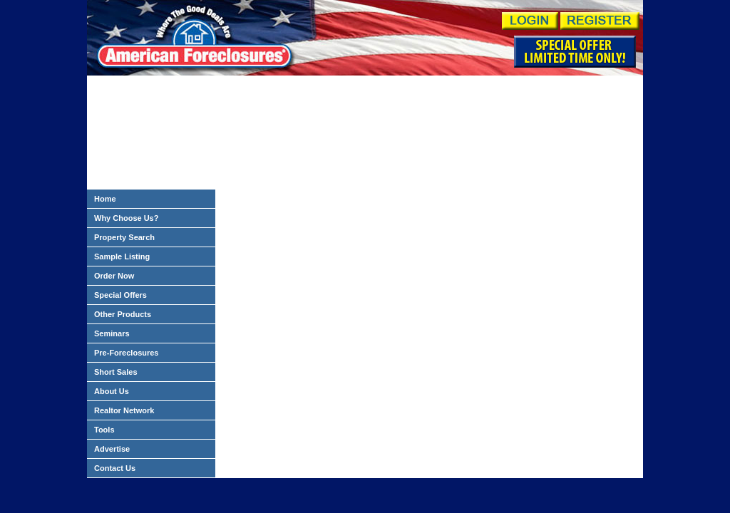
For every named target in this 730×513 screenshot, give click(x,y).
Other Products (122, 314)
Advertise (112, 449)
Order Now (114, 275)
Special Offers (120, 295)
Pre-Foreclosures (126, 352)
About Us (111, 391)
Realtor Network (124, 410)
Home (105, 199)
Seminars (112, 333)
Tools (104, 429)
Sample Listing (122, 256)
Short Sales (116, 372)
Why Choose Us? (126, 218)
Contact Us (114, 468)
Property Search (124, 237)
